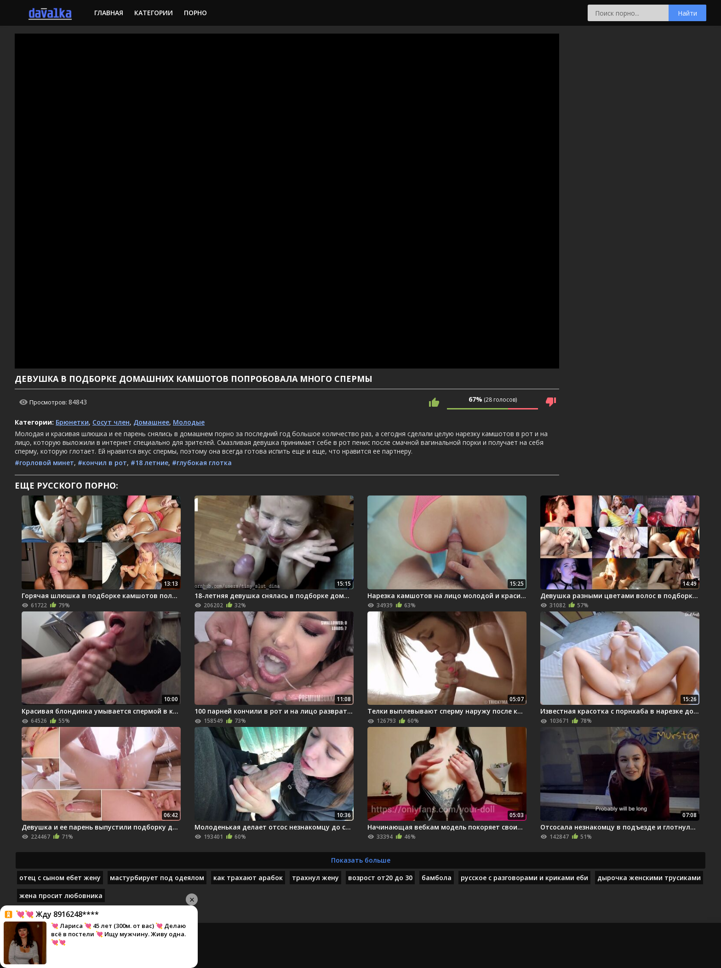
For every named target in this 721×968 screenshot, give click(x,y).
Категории (153, 12)
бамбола (437, 877)
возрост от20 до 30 (380, 877)
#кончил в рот (102, 462)
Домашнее (151, 422)
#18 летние (149, 462)
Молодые (189, 422)
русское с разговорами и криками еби (524, 877)
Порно (195, 12)
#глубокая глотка (202, 462)
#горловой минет (44, 462)
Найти (687, 13)
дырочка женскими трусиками (649, 877)
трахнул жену (315, 877)
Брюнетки (72, 422)
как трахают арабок (248, 877)
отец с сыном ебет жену (60, 877)
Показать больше (360, 860)
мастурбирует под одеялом (157, 877)
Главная (108, 12)
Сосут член (111, 422)
